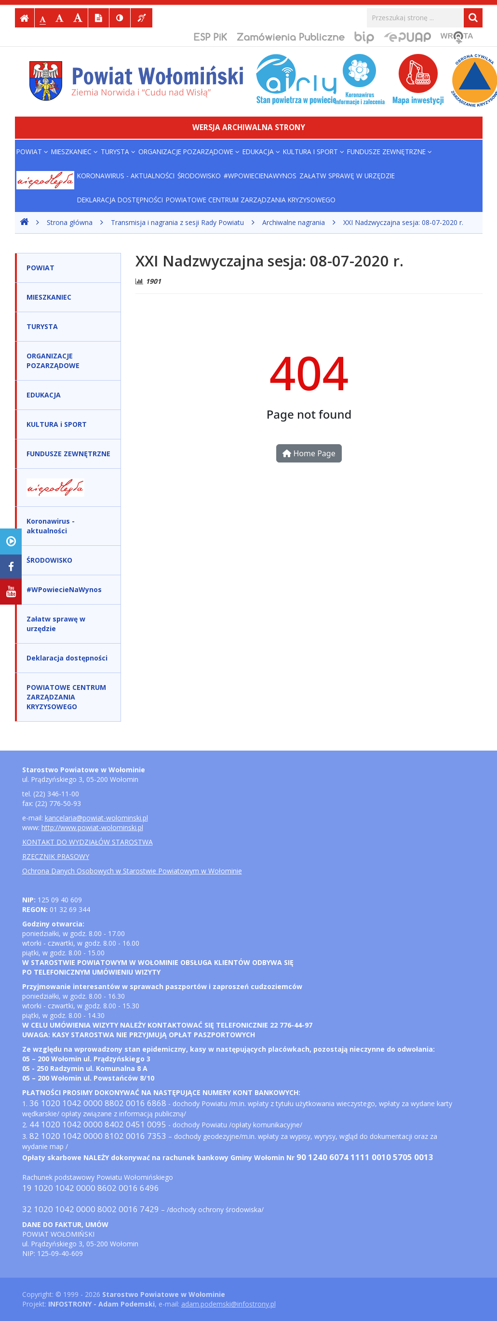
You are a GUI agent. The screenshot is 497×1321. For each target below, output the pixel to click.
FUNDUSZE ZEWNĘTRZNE (389, 151)
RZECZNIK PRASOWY (55, 856)
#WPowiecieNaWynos (260, 175)
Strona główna (70, 222)
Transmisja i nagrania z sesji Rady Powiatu (177, 222)
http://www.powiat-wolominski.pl (92, 827)
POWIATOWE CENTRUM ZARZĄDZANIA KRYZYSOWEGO (251, 199)
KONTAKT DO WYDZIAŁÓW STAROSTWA (87, 841)
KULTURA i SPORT (313, 151)
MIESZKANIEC (74, 151)
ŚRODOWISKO (199, 175)
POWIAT (32, 151)
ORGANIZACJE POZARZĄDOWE (189, 151)
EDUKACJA (261, 151)
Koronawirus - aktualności (126, 175)
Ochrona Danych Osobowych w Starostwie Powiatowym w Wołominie (132, 870)
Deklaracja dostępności (120, 199)
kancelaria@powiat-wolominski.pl (96, 817)
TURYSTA (118, 151)
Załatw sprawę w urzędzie (347, 175)
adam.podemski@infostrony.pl (228, 1303)
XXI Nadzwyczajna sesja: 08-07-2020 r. (403, 222)
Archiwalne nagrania (293, 222)
